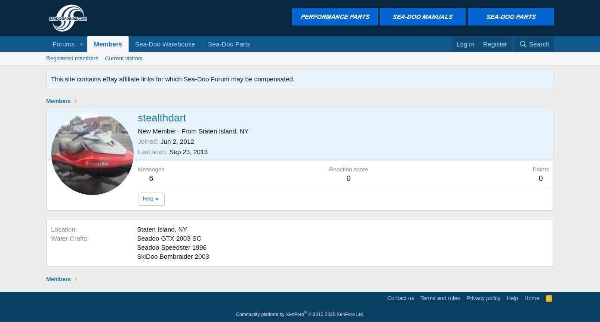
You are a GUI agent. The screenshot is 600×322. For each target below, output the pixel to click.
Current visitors (123, 58)
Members (108, 44)
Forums (64, 44)
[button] (81, 44)
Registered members (72, 58)
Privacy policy (483, 298)
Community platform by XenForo (300, 314)
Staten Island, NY (223, 131)
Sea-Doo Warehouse (165, 44)
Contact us (400, 298)
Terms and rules (440, 298)
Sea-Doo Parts (229, 44)
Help (512, 298)
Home (531, 298)
